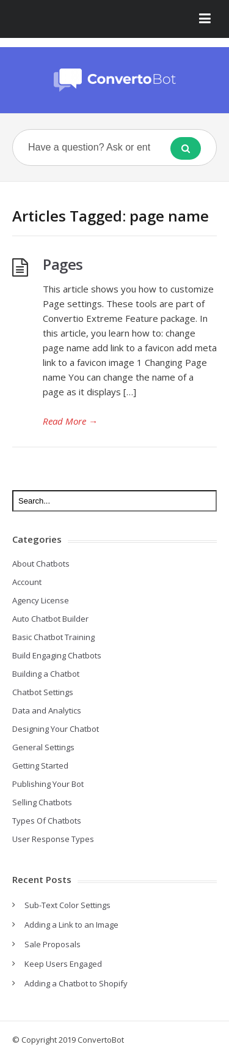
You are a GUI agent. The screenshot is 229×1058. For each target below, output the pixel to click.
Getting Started (40, 765)
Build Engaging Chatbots (56, 655)
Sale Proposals (52, 944)
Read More (70, 421)
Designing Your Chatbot (55, 728)
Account (27, 581)
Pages (63, 264)
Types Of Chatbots (46, 820)
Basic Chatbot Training (53, 637)
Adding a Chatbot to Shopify (76, 983)
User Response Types (53, 838)
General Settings (43, 747)
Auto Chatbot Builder (50, 618)
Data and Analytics (46, 710)
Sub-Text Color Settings (67, 905)
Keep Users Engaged (63, 963)
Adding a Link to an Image (71, 924)
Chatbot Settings (42, 692)
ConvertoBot (101, 1039)
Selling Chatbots (42, 802)
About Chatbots (41, 563)
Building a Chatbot (45, 673)
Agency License (40, 600)
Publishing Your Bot (48, 783)
